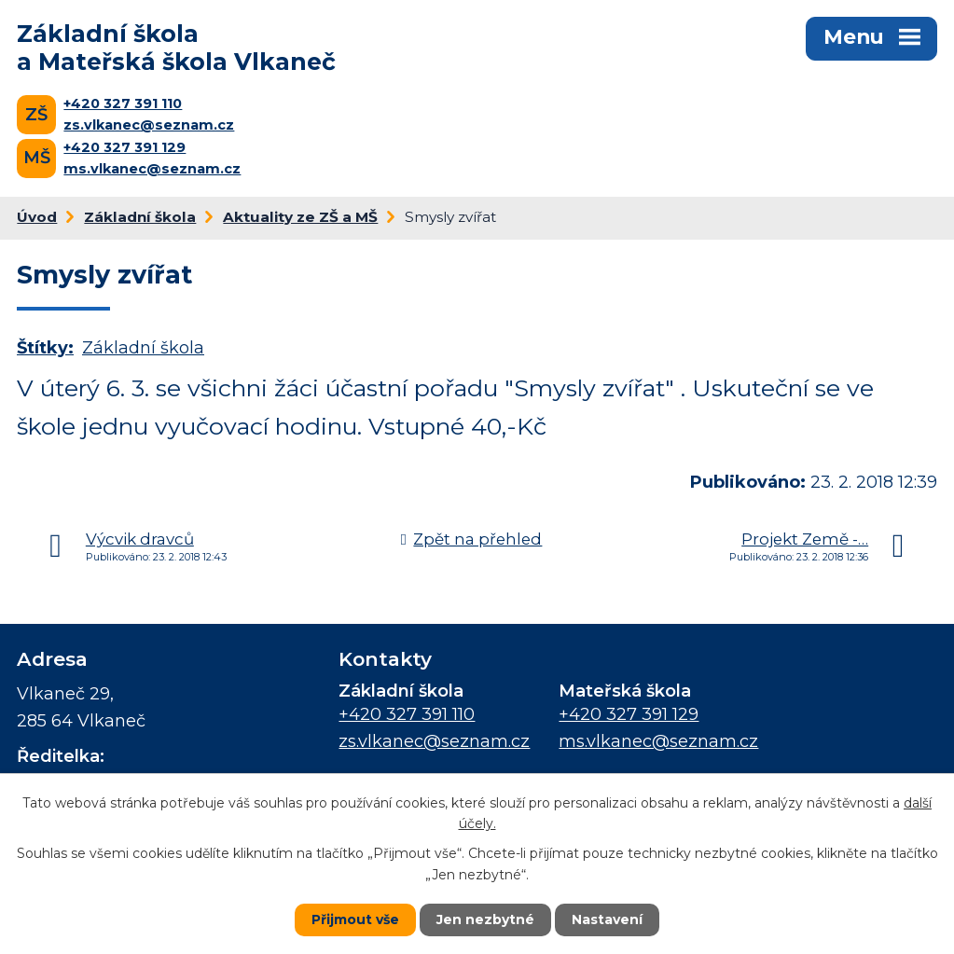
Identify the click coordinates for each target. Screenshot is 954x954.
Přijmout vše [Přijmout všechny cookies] (355, 919)
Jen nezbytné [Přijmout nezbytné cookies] (485, 919)
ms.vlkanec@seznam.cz (152, 168)
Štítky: (45, 348)
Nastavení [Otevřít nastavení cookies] (607, 919)
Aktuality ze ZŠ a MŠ (300, 217)
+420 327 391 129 (124, 147)
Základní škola (140, 217)
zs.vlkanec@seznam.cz (148, 125)
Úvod (37, 217)
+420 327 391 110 (122, 103)
